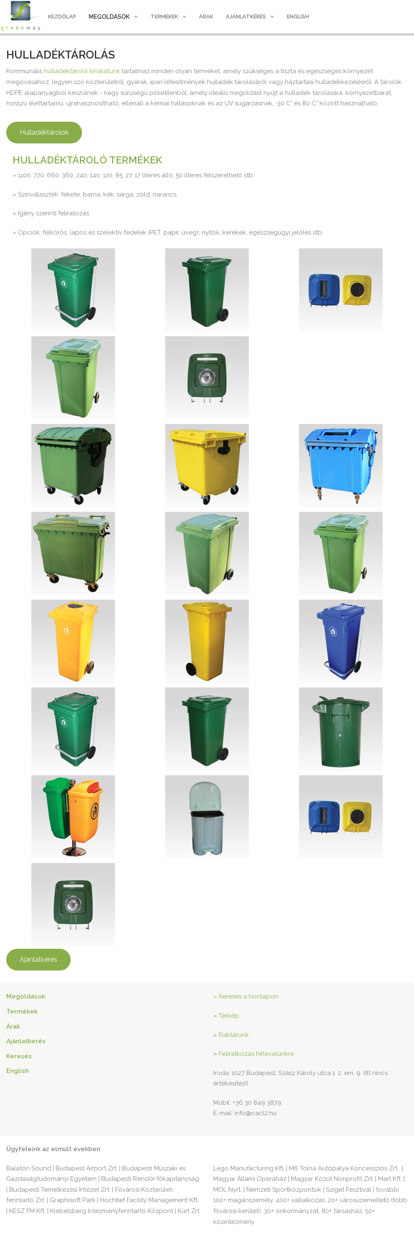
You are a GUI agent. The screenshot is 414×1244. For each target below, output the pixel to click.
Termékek (164, 16)
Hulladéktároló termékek (87, 160)
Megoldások (109, 16)
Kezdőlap (62, 16)
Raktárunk (234, 1035)
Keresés (19, 1056)
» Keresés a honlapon (245, 996)
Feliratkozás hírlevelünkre (256, 1054)
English (298, 16)
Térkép (229, 1015)
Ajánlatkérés (246, 16)
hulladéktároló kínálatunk (82, 71)
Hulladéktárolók (44, 132)
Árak (206, 16)
